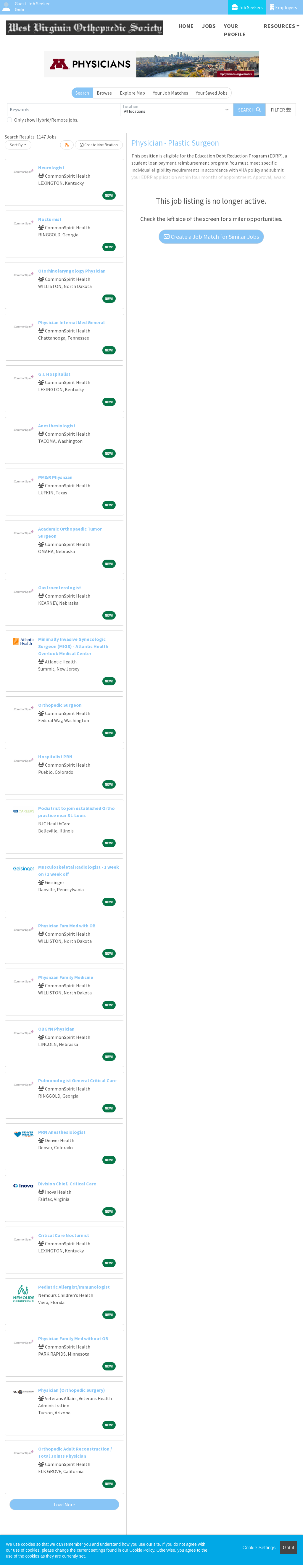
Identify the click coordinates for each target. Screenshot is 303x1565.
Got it (288, 1547)
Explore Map (132, 93)
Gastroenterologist (59, 587)
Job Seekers (247, 7)
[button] (281, 109)
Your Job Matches (170, 93)
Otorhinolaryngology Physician (72, 271)
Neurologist (51, 168)
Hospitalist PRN (55, 757)
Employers (283, 7)
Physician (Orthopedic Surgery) (71, 1390)
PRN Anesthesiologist (62, 1132)
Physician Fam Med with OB (67, 926)
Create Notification (99, 144)
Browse (104, 93)
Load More (64, 1504)
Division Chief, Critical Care (67, 1184)
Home (186, 26)
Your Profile (235, 30)
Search (82, 93)
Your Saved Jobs (212, 93)
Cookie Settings (258, 1547)
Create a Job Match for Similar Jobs (211, 236)
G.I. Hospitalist (54, 374)
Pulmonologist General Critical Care (77, 1080)
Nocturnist (50, 219)
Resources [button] (279, 26)
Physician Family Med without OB (73, 1338)
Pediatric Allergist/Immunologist (74, 1287)
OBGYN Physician (56, 1029)
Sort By (16, 144)
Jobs (209, 26)
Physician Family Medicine (65, 977)
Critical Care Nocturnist (63, 1235)
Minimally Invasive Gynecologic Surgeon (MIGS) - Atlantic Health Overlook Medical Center (73, 646)
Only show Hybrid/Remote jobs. (46, 120)
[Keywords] (63, 109)
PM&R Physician (55, 477)
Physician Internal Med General (71, 322)
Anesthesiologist (56, 426)
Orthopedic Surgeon (60, 705)
